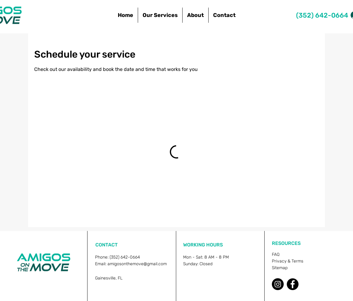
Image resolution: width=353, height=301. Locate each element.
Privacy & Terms (287, 261)
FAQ (275, 254)
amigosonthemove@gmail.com (137, 263)
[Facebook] (293, 284)
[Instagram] (278, 284)
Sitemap (280, 267)
